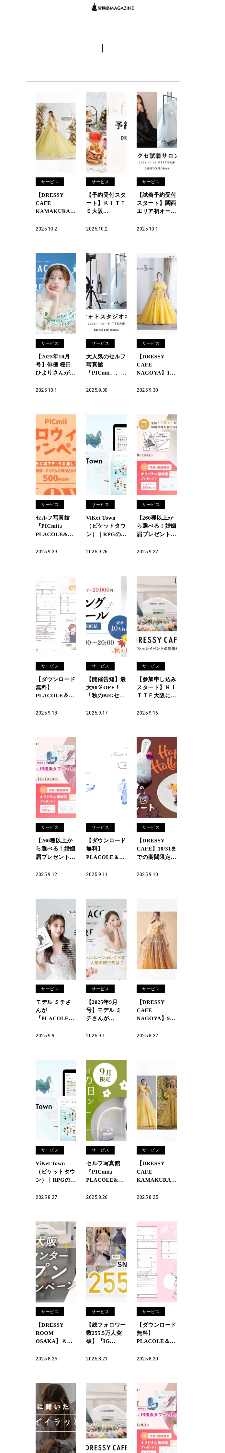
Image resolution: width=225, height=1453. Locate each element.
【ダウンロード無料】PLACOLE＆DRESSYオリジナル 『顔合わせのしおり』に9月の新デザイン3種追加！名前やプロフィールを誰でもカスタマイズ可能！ (105, 857)
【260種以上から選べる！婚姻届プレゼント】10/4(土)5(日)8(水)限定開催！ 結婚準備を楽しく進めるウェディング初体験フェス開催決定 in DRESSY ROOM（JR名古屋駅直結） (156, 531)
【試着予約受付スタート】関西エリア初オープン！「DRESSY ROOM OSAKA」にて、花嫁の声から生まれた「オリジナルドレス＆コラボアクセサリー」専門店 (155, 204)
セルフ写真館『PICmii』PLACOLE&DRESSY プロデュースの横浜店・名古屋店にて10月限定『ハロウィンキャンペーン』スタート (55, 531)
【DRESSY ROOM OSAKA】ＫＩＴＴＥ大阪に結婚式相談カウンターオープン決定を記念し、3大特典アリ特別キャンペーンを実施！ (55, 1346)
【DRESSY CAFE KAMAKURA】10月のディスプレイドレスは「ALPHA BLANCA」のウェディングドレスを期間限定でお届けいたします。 (55, 204)
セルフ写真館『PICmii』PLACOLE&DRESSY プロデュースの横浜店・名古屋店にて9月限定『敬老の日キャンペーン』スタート (105, 1183)
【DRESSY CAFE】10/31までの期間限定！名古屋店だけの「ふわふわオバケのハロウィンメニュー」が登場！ (155, 857)
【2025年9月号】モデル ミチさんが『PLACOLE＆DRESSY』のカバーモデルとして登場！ (105, 1020)
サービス (50, 181)
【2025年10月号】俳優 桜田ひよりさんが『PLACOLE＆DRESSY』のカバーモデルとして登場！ (54, 367)
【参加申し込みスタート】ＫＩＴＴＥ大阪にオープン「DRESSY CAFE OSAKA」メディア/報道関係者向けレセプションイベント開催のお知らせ (156, 694)
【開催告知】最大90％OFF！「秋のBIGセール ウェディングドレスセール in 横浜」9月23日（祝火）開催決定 (105, 694)
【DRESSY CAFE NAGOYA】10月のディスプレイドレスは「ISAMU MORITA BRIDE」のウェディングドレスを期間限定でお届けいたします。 (156, 367)
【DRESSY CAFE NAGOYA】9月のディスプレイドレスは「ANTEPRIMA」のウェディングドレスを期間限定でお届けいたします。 (157, 1020)
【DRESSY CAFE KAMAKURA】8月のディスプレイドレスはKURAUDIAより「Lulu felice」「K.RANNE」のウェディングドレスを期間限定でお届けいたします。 (156, 1183)
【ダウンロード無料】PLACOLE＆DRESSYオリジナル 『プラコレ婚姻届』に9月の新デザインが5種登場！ (55, 694)
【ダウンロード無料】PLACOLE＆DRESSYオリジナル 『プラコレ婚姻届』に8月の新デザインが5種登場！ (156, 1346)
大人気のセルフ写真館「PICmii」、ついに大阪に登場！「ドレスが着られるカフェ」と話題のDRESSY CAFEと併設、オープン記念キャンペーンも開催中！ (104, 367)
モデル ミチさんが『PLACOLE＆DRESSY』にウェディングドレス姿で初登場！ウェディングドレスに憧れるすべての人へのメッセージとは (54, 1020)
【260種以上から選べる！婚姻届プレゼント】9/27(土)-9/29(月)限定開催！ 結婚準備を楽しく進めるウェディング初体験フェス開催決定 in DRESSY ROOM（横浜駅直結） (55, 857)
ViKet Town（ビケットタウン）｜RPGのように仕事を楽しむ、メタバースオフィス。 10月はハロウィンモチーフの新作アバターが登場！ (105, 531)
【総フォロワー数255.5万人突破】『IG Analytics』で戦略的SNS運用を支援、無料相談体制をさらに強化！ (105, 1346)
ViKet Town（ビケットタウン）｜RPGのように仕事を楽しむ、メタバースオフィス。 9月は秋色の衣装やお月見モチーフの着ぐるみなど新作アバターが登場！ (54, 1183)
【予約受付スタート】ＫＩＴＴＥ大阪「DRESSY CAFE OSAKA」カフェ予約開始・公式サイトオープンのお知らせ (106, 204)
